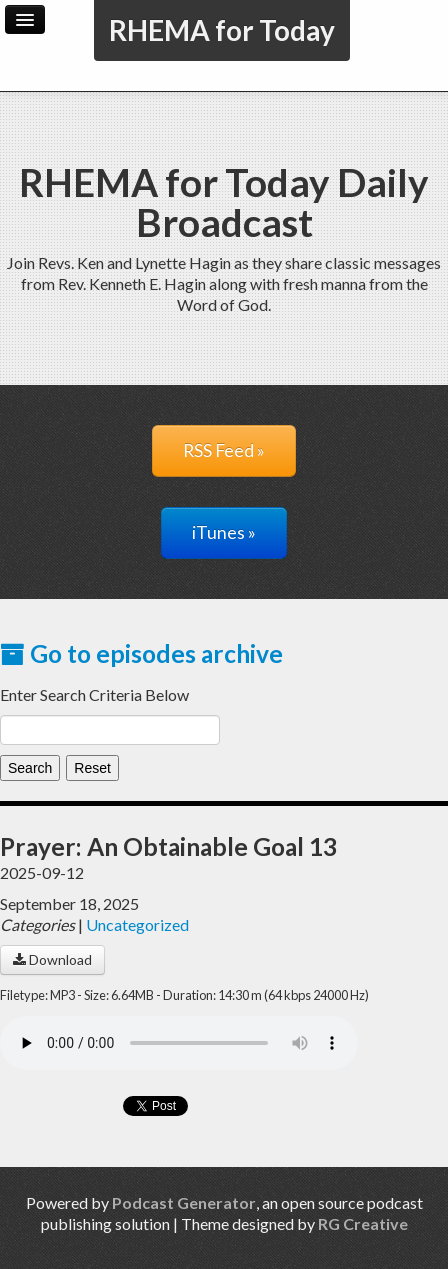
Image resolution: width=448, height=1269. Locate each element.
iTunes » (224, 532)
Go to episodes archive (141, 653)
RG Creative (363, 1223)
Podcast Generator (184, 1202)
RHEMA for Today (222, 30)
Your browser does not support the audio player (179, 1043)
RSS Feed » (224, 450)
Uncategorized (137, 924)
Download (52, 959)
